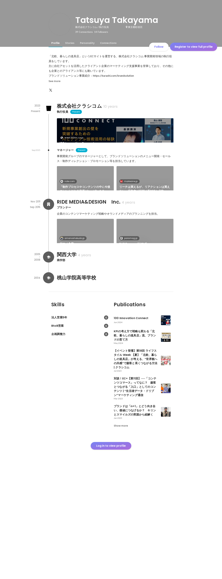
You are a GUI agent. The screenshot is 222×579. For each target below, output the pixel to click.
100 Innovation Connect (77, 143)
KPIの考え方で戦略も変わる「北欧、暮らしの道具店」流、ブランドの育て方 (84, 177)
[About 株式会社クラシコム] (48, 108)
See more (55, 81)
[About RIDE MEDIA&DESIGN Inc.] (48, 300)
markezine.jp (70, 169)
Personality (87, 43)
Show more (121, 533)
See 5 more (145, 171)
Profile (55, 43)
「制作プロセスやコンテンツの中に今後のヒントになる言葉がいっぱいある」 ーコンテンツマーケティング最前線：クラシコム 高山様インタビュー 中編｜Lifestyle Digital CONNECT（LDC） (85, 237)
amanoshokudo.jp (73, 333)
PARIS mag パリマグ (133, 339)
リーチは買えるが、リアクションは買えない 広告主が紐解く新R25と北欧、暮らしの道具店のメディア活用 (144, 237)
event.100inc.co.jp (72, 137)
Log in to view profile (111, 553)
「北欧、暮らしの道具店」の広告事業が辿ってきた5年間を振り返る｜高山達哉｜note (85, 273)
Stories (69, 43)
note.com (68, 229)
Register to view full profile (194, 47)
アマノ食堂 (67, 339)
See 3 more (145, 267)
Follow (159, 47)
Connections (108, 43)
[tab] (55, 43)
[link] (115, 135)
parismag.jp (129, 333)
